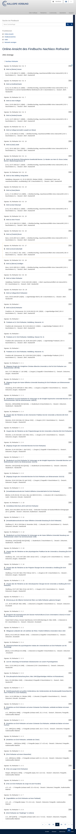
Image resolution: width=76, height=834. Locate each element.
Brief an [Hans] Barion (12, 190)
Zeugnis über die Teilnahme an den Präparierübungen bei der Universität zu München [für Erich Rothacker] (38, 431)
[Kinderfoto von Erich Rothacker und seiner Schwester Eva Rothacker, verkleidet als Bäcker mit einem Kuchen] (36, 708)
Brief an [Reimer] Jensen (13, 69)
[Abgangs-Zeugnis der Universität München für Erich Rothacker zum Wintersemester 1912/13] (34, 476)
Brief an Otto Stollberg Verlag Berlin (16, 175)
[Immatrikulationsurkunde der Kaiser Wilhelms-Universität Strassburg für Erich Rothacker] (32, 520)
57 (65, 824)
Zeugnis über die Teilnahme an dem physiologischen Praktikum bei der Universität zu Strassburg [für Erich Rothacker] (38, 552)
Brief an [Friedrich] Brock (13, 234)
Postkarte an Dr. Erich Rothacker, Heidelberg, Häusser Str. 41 (24, 337)
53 (49, 824)
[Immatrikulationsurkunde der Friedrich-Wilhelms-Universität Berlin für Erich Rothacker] (32, 491)
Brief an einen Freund (12, 219)
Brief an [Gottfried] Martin (13, 84)
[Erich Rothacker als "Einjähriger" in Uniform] (19, 813)
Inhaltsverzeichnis (9, 37)
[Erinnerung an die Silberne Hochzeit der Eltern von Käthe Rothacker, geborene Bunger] (32, 600)
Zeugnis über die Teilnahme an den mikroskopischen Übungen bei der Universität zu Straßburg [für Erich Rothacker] (37, 584)
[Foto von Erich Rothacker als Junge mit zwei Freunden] (22, 783)
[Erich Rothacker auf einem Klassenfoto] (17, 754)
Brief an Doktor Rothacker (13, 278)
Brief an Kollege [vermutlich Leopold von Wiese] (20, 130)
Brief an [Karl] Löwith (11, 144)
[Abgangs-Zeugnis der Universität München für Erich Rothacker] (25, 446)
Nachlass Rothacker (11, 61)
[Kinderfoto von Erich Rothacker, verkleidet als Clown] (21, 739)
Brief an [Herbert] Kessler (13, 115)
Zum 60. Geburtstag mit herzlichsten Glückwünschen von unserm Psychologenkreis (31, 662)
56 (61, 824)
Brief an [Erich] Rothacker (13, 307)
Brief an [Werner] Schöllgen (13, 263)
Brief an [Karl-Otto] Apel (12, 205)
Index (5, 39)
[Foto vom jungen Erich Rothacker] (16, 769)
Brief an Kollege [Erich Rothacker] (15, 293)
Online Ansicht (7, 34)
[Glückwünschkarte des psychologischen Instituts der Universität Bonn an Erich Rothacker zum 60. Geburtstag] (35, 646)
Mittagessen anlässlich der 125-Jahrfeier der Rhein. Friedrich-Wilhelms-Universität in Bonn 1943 (34, 631)
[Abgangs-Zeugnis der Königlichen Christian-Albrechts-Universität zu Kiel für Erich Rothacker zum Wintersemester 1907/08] (35, 367)
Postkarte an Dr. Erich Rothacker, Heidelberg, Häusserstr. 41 (24, 322)
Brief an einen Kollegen (12, 100)
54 (53, 824)
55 (57, 824)
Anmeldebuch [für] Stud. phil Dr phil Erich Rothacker (21, 506)
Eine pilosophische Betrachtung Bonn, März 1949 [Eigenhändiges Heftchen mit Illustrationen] (33, 676)
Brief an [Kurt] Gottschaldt (13, 249)
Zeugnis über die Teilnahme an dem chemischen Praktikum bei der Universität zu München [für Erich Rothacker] (36, 415)
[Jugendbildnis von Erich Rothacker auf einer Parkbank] (22, 798)
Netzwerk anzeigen (9, 42)
